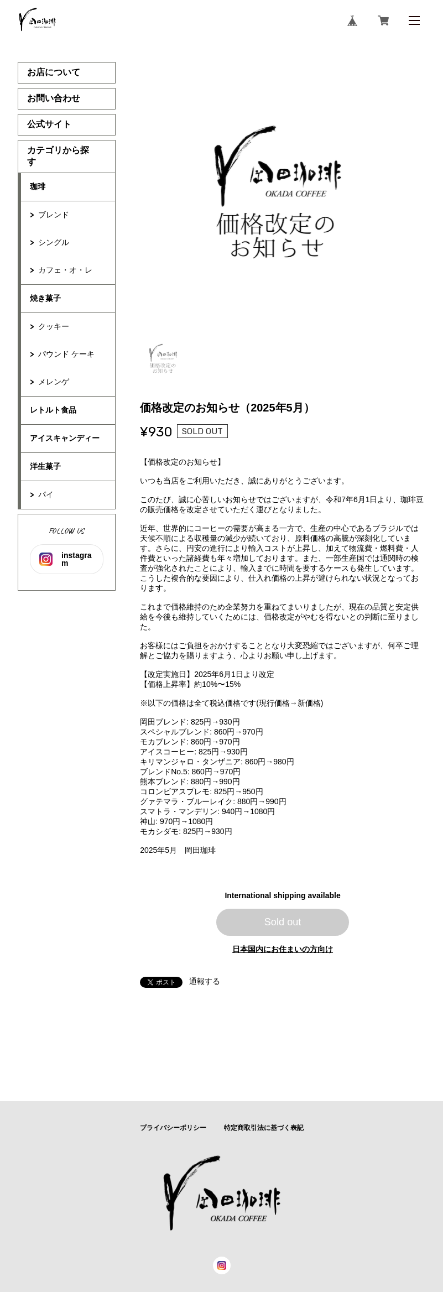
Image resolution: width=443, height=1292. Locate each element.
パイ (46, 494)
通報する (204, 981)
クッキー (57, 326)
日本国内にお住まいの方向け (282, 949)
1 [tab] (164, 359)
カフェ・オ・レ (65, 269)
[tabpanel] (282, 197)
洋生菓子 (45, 466)
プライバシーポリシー (173, 1128)
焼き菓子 (45, 298)
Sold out (282, 922)
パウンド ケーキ (66, 354)
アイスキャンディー (65, 438)
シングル (57, 242)
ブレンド (53, 214)
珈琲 (37, 186)
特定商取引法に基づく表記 (264, 1128)
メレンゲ (53, 381)
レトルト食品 (53, 409)
